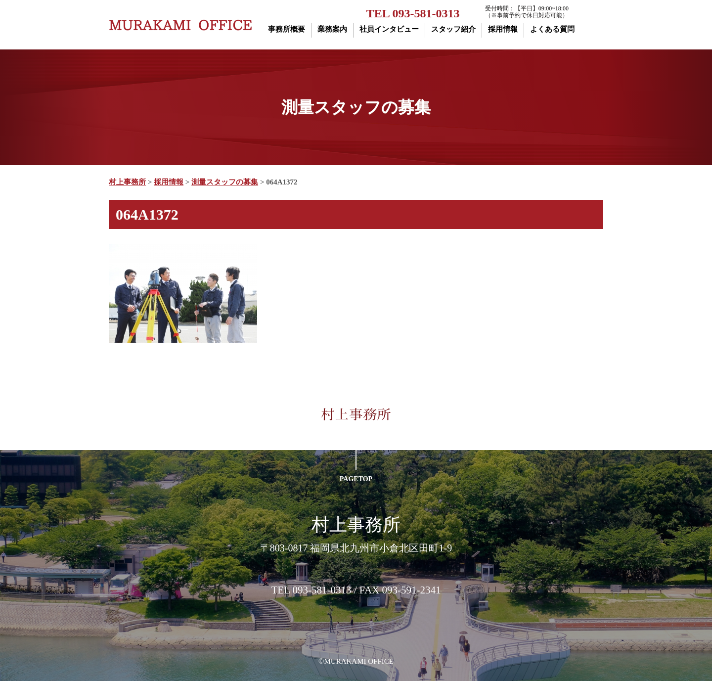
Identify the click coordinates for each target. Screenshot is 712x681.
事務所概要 (286, 29)
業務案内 (332, 29)
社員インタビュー (389, 29)
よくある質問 (552, 29)
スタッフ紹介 (453, 29)
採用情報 (503, 29)
